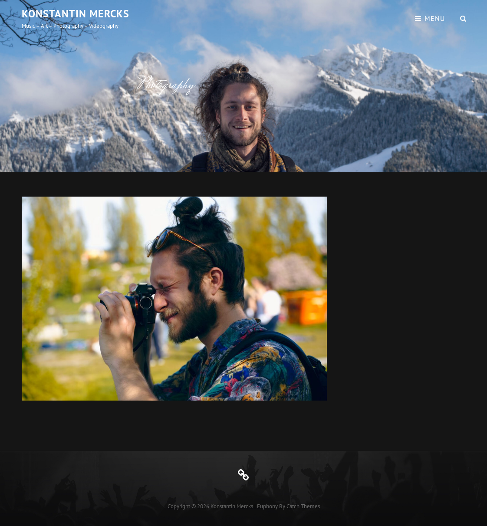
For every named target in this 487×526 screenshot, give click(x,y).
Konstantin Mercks (75, 13)
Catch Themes (303, 506)
